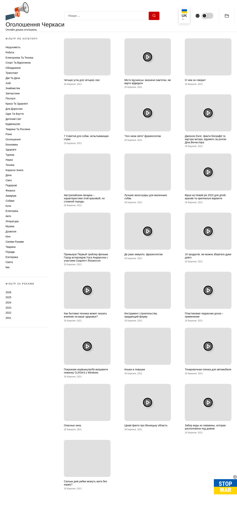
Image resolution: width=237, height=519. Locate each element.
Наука (9, 159)
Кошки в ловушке (134, 369)
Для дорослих (14, 108)
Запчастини (13, 93)
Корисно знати (14, 170)
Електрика (12, 210)
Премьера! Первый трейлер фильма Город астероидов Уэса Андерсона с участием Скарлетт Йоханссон (86, 257)
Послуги (10, 98)
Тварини (11, 246)
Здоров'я (11, 149)
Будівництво (13, 124)
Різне (9, 134)
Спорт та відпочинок (18, 62)
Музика (10, 226)
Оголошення (13, 139)
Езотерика (12, 257)
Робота (10, 52)
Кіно (8, 236)
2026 (8, 292)
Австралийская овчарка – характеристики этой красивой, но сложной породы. (84, 198)
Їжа (7, 267)
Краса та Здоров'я (17, 103)
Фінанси (10, 190)
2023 (8, 307)
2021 (8, 317)
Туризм (10, 154)
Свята (9, 262)
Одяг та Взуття (15, 113)
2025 (8, 297)
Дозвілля (11, 231)
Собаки (10, 200)
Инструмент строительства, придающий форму (141, 315)
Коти (8, 205)
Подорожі (11, 185)
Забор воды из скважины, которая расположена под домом (205, 427)
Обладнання (13, 67)
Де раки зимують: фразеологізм (143, 254)
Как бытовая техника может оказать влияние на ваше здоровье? (85, 315)
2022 (8, 312)
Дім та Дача (13, 78)
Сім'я (9, 180)
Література (12, 221)
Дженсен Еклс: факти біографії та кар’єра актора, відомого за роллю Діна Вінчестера (205, 139)
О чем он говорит (195, 80)
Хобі (8, 83)
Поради (10, 251)
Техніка (10, 164)
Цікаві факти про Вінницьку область (146, 425)
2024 (8, 302)
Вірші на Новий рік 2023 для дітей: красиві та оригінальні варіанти (205, 197)
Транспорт (12, 72)
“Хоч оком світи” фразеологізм (142, 136)
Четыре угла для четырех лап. (82, 80)
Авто (8, 216)
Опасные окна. (73, 425)
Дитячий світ (13, 119)
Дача (8, 175)
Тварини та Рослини (18, 129)
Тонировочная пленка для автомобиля (208, 369)
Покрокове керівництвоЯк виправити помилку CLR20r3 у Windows (86, 371)
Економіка (12, 144)
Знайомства (13, 88)
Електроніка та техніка (19, 57)
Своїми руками (15, 241)
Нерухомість (13, 47)
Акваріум (11, 195)
